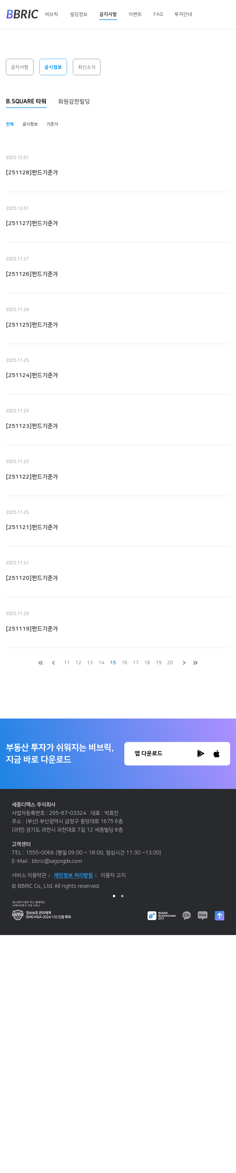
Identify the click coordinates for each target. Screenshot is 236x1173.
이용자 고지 (113, 875)
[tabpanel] (118, 848)
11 (67, 662)
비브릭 (51, 14)
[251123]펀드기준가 (32, 440)
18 (147, 662)
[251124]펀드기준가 (32, 389)
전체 (10, 125)
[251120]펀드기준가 (32, 592)
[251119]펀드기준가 (32, 643)
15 (113, 662)
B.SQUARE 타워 (26, 102)
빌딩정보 (79, 14)
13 (90, 662)
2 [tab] (122, 896)
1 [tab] (114, 896)
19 (159, 662)
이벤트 (135, 14)
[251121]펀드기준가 (32, 541)
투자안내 (183, 14)
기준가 (52, 125)
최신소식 (87, 67)
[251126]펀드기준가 (32, 288)
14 (101, 662)
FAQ (158, 14)
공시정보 (53, 67)
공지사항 (108, 14)
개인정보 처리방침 (75, 875)
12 (78, 662)
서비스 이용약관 (30, 875)
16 (124, 662)
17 (136, 662)
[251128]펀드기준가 (32, 187)
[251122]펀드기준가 (32, 491)
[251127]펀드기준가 (32, 237)
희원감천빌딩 (74, 102)
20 (170, 662)
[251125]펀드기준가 (32, 339)
